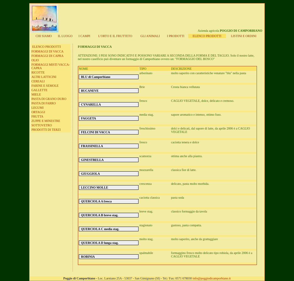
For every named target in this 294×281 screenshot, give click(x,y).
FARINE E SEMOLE (44, 85)
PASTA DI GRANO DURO (48, 99)
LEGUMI (37, 107)
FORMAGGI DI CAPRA (47, 56)
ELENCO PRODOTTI (46, 46)
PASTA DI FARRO (43, 103)
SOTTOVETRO (41, 125)
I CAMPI (84, 36)
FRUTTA (37, 116)
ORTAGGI (38, 112)
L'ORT (115, 36)
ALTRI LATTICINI (43, 77)
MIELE (36, 94)
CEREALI (38, 81)
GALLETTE (39, 90)
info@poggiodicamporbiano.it (212, 278)
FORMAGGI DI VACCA (47, 51)
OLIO (35, 60)
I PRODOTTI (175, 36)
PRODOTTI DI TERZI (46, 129)
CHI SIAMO (43, 36)
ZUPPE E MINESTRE (45, 121)
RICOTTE (38, 72)
